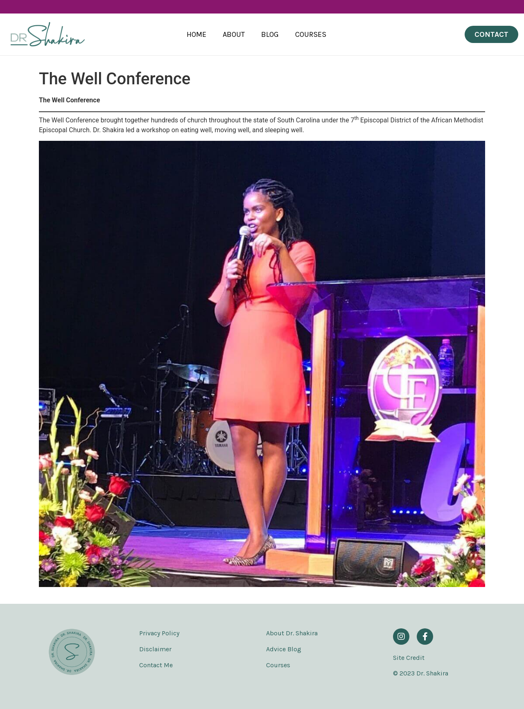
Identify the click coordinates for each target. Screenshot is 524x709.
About (234, 34)
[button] (491, 34)
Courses (310, 34)
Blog (270, 34)
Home (196, 34)
